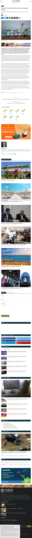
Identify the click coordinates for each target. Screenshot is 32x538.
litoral (12, 92)
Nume (2, 295)
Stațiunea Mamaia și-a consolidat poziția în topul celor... (11, 266)
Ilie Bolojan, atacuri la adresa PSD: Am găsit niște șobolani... (17, 371)
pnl (23, 462)
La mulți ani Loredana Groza (11, 504)
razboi (16, 464)
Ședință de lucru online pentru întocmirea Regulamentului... (17, 408)
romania (13, 462)
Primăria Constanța (6, 423)
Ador (16, 113)
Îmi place (4, 113)
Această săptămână (6, 348)
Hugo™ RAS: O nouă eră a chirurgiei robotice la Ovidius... (16, 361)
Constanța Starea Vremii (16, 328)
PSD (8, 464)
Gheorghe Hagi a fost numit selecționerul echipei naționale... (17, 366)
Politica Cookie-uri (15, 535)
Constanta (3, 462)
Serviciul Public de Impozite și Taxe (9, 425)
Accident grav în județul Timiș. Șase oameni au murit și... (14, 452)
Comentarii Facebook (10, 292)
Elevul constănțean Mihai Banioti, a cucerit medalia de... (15, 508)
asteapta (15, 92)
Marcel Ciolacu (4, 464)
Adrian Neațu (4, 15)
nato (18, 464)
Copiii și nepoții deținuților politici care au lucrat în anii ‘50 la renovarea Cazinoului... (16, 99)
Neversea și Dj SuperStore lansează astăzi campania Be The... (17, 413)
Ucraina (26, 462)
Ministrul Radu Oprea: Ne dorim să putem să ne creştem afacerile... (13, 244)
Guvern (17, 462)
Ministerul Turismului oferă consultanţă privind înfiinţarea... (12, 223)
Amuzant (22, 113)
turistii (19, 92)
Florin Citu (11, 464)
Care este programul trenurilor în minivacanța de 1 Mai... (11, 288)
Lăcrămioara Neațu (3, 224)
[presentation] (7, 312)
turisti (22, 464)
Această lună (16, 348)
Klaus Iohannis (8, 462)
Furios (4, 120)
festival (28, 464)
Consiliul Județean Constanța (8, 424)
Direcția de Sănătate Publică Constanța (9, 426)
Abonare (29, 526)
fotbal (20, 462)
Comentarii (4, 292)
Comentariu (3, 303)
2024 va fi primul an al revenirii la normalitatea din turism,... (12, 201)
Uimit (16, 120)
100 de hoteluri (7, 92)
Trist (10, 120)
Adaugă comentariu (5, 315)
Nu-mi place (10, 113)
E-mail (2, 299)
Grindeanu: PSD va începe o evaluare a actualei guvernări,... (17, 356)
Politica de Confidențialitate (24, 534)
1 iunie (23, 92)
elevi (24, 464)
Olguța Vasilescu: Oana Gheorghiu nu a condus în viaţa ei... (17, 351)
